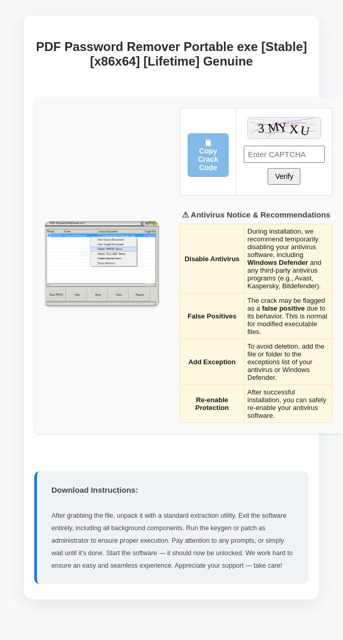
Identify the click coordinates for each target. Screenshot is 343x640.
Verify (284, 176)
